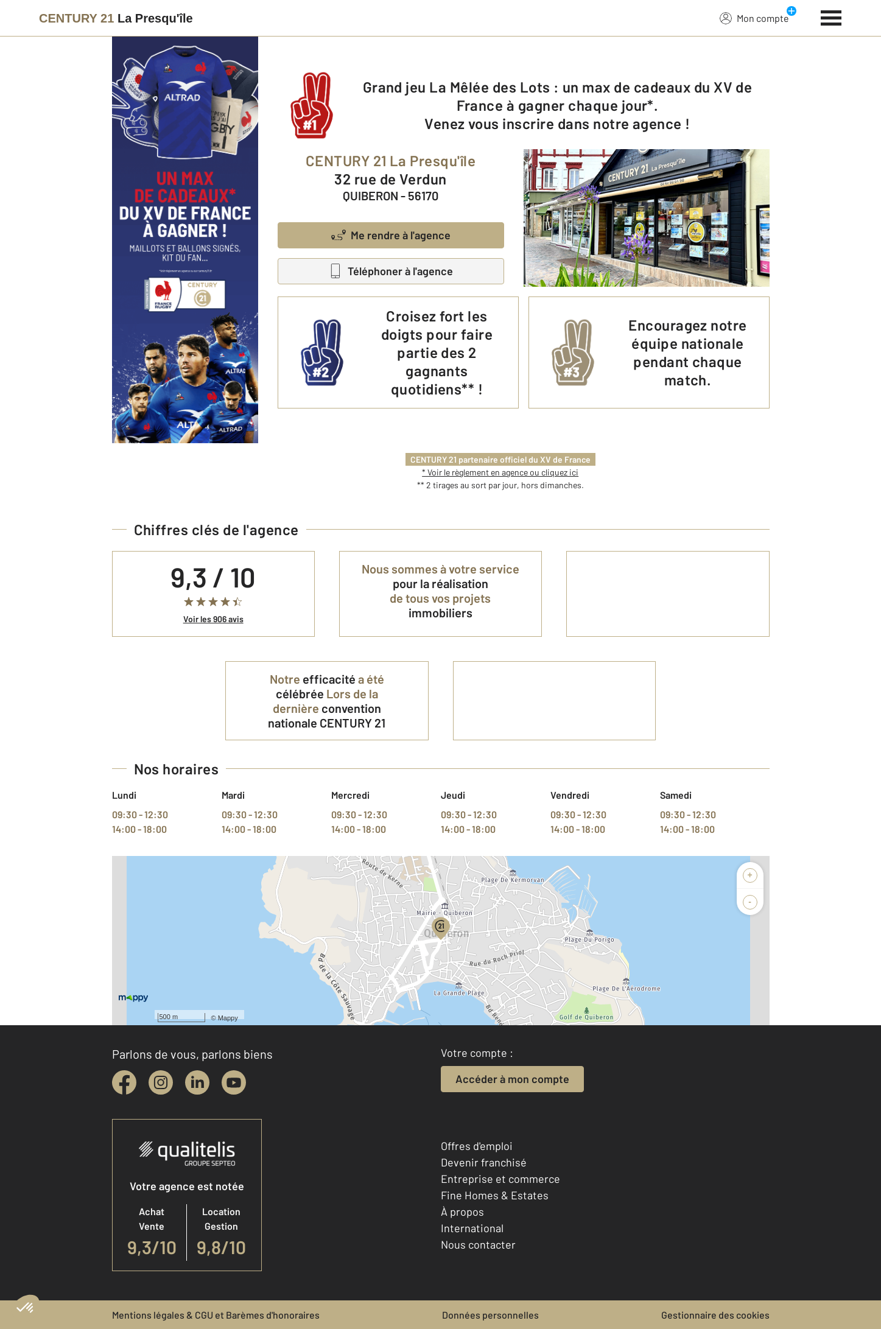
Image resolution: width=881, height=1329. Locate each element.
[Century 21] (116, 18)
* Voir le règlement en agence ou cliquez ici (500, 472)
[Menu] (831, 16)
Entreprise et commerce (500, 1178)
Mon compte (754, 17)
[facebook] (124, 1082)
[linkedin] (197, 1082)
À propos (462, 1211)
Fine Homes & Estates (495, 1195)
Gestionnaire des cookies (715, 1314)
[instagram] (161, 1082)
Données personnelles (490, 1314)
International (472, 1228)
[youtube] (234, 1082)
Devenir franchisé (484, 1162)
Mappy (228, 1018)
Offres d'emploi (477, 1145)
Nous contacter (478, 1244)
